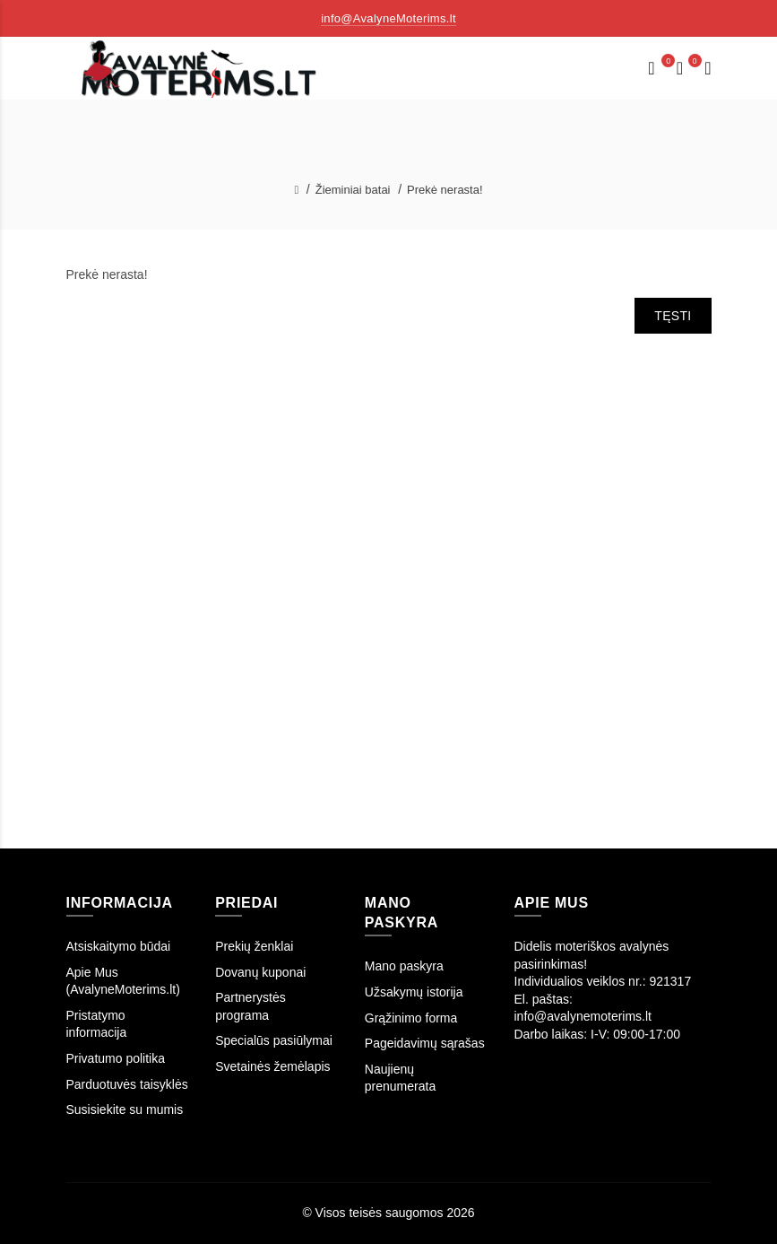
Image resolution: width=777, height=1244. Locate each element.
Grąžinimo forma (411, 1018)
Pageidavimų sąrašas (425, 1043)
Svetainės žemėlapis (272, 1066)
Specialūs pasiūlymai (273, 1040)
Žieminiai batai (353, 189)
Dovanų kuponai (260, 972)
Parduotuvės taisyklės (127, 1084)
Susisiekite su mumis (125, 1109)
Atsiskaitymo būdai (118, 946)
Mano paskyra (404, 966)
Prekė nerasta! (445, 189)
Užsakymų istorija (414, 992)
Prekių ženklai (254, 946)
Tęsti (672, 316)
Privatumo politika (116, 1058)
